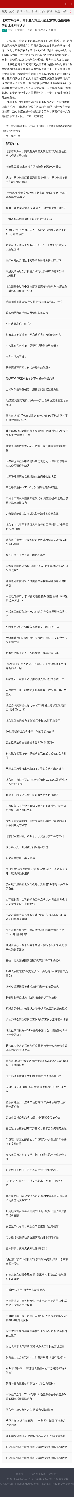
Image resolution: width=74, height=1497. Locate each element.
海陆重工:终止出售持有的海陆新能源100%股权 (33, 166)
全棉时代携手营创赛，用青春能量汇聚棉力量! (32, 389)
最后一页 (15, 136)
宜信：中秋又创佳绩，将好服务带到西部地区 (32, 794)
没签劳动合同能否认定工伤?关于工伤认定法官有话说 (37, 1019)
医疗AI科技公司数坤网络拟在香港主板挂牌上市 (33, 260)
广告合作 (33, 1474)
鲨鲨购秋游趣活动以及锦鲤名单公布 (27, 312)
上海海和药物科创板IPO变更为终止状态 (29, 219)
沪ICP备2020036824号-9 (20, 1479)
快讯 (65, 11)
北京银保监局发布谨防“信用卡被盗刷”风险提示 (33, 720)
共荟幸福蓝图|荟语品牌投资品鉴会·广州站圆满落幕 (35, 1436)
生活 (57, 11)
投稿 (43, 1474)
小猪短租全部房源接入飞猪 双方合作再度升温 (32, 626)
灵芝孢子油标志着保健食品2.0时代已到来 (30, 742)
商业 (49, 11)
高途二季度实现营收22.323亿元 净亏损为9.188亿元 (36, 208)
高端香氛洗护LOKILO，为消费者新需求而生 (32, 487)
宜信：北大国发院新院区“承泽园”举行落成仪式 (33, 960)
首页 (4, 11)
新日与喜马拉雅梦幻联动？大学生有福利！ (31, 1383)
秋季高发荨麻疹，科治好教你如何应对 (28, 367)
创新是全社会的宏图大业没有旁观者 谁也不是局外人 (36, 1357)
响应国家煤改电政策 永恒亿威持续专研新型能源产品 (36, 1446)
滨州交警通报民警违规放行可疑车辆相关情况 (32, 986)
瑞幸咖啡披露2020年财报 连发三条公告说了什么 (34, 301)
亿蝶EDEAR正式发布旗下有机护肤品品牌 (30, 378)
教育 (4, 30)
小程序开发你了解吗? (18, 323)
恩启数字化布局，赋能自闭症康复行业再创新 (32, 1226)
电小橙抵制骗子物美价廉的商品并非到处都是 (32, 1237)
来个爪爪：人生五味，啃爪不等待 (25, 555)
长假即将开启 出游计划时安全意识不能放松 (31, 997)
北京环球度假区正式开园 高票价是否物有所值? (33, 1076)
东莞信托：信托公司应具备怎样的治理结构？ (32, 1169)
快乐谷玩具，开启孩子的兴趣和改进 (27, 847)
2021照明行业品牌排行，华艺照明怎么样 (30, 731)
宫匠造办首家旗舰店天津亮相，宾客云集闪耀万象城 (36, 1128)
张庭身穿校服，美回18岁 (20, 858)
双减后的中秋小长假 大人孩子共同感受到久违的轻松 (36, 1008)
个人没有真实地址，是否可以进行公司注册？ (32, 345)
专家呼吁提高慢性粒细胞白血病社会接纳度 (31, 476)
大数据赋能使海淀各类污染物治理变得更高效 (32, 513)
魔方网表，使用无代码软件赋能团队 (27, 1248)
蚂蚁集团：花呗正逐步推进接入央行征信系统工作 (35, 679)
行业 (27, 11)
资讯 (19, 11)
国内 (42, 11)
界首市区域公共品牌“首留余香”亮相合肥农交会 (33, 1117)
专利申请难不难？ (16, 356)
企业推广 (53, 1474)
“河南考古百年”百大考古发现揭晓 (25, 1289)
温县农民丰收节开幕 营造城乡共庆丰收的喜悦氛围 (35, 1346)
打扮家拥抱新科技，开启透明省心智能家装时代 (33, 334)
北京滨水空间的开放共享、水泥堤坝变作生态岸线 (35, 836)
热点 (12, 11)
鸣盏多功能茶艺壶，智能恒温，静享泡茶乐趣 (32, 653)
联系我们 (20, 1474)
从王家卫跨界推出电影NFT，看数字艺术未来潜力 (35, 768)
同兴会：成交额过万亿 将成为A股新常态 (29, 1409)
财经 (34, 11)
